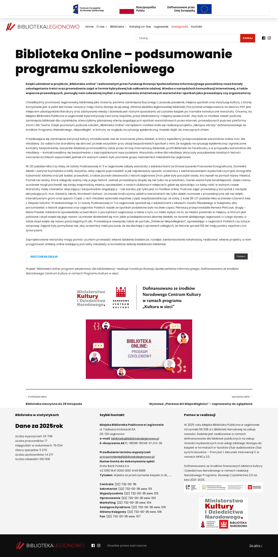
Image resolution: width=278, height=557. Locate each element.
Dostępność (182, 27)
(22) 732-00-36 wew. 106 (144, 512)
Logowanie (163, 27)
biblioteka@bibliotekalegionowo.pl (135, 439)
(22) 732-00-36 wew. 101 (135, 489)
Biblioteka (119, 27)
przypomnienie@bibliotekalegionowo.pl (127, 457)
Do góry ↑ (256, 546)
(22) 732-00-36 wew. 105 (148, 507)
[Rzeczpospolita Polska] (139, 9)
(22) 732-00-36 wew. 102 (141, 493)
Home (92, 27)
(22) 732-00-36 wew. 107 (123, 516)
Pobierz (241, 256)
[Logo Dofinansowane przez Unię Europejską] (189, 9)
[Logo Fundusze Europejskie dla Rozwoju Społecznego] (88, 9)
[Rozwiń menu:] (109, 27)
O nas (103, 27)
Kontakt (199, 27)
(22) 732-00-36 (125, 484)
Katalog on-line (142, 27)
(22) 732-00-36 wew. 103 (138, 498)
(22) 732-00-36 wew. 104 (134, 503)
